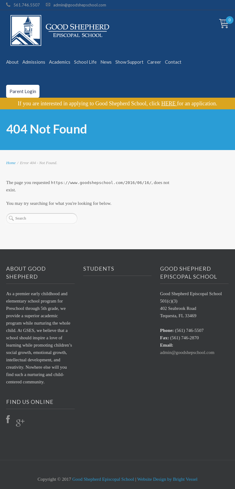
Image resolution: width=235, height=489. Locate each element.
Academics (59, 62)
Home (11, 162)
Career (154, 62)
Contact (173, 62)
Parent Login (22, 91)
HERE (169, 103)
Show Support (129, 62)
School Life (85, 62)
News (106, 62)
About (12, 62)
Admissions (33, 62)
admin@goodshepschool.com (79, 4)
